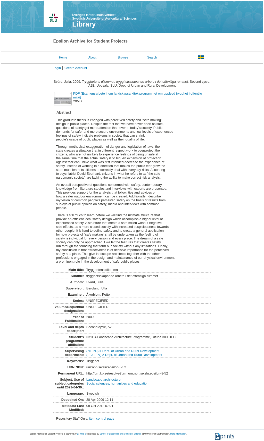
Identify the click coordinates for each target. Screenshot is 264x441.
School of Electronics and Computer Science (120, 434)
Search (152, 57)
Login (57, 68)
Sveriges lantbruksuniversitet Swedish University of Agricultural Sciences (104, 16)
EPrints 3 (81, 434)
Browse (123, 57)
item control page (101, 418)
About (92, 57)
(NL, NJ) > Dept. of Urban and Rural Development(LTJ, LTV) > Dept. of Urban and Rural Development (124, 353)
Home (63, 57)
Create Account (75, 68)
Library (84, 24)
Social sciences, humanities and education (117, 383)
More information (178, 434)
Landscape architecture (103, 379)
